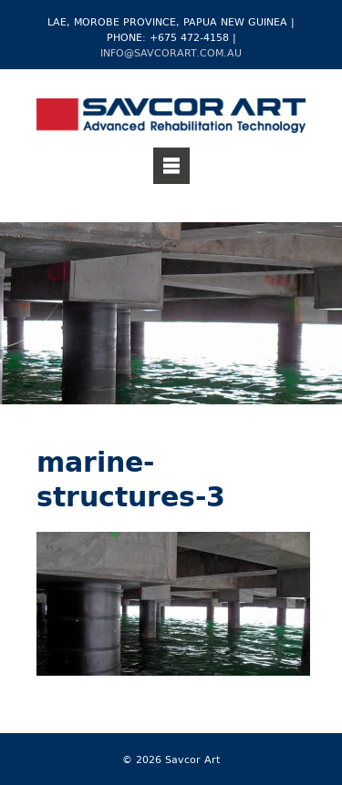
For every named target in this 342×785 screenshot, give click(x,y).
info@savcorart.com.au (171, 52)
